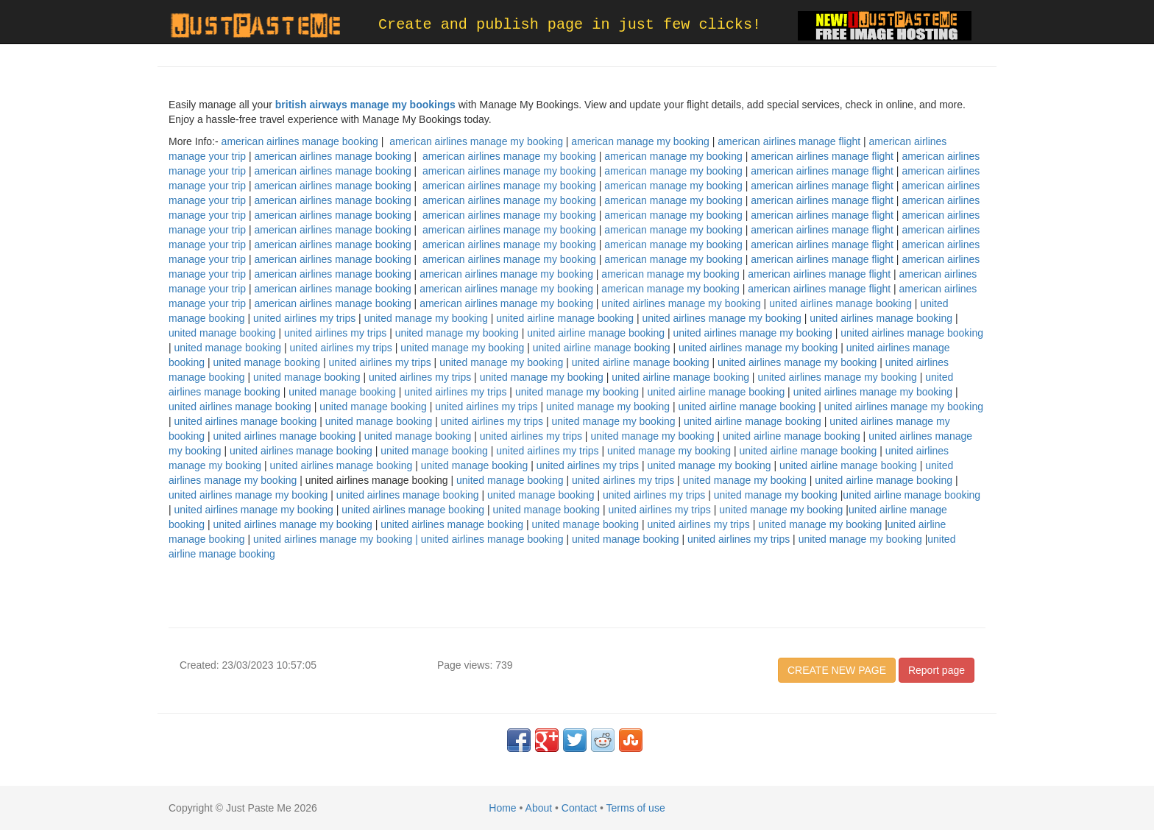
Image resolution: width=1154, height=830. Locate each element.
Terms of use (635, 808)
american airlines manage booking (300, 141)
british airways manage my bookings (365, 104)
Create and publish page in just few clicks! (569, 24)
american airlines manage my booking (476, 141)
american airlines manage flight (789, 141)
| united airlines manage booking (489, 539)
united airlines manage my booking (680, 303)
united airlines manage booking (840, 303)
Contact (579, 808)
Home (502, 808)
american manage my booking (640, 141)
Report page (936, 670)
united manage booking (222, 333)
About (539, 808)
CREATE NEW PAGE (836, 670)
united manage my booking (426, 318)
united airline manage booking (565, 318)
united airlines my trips (304, 318)
